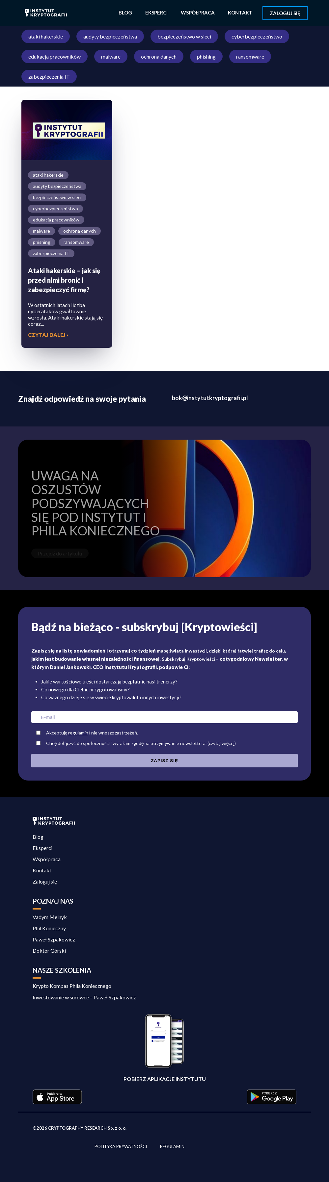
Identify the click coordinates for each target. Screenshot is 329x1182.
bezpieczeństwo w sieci (184, 36)
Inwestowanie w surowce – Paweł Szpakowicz (85, 997)
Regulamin (172, 1146)
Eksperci (156, 12)
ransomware (250, 56)
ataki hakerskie (45, 36)
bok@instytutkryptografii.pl (210, 397)
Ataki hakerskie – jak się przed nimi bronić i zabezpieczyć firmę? (64, 280)
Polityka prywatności (121, 1146)
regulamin (78, 732)
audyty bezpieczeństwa (110, 36)
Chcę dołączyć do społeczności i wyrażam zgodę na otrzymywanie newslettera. (166, 743)
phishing (206, 56)
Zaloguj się (285, 13)
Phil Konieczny (49, 928)
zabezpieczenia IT (49, 76)
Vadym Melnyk (50, 917)
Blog (125, 12)
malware (111, 56)
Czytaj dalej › (48, 335)
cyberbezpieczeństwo (257, 36)
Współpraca (198, 12)
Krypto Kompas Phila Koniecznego (72, 986)
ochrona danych (159, 56)
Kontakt (240, 12)
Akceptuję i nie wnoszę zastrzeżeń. (92, 732)
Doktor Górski (49, 950)
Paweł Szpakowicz (54, 939)
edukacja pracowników (54, 56)
